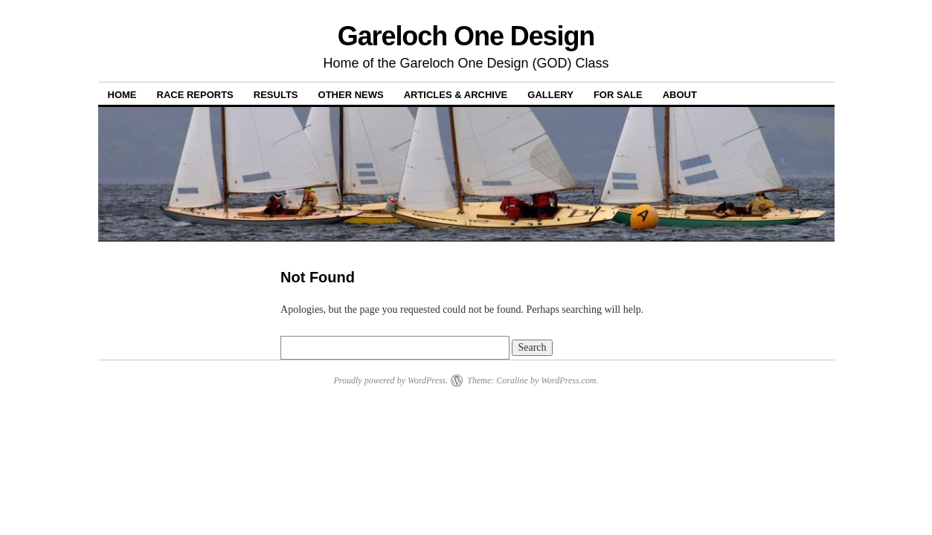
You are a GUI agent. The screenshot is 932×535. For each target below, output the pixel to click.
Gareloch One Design (466, 36)
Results (276, 94)
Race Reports (195, 94)
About (680, 94)
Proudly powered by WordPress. (390, 380)
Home (122, 94)
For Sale (618, 94)
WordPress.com (568, 380)
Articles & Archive (456, 94)
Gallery (550, 94)
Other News (351, 94)
